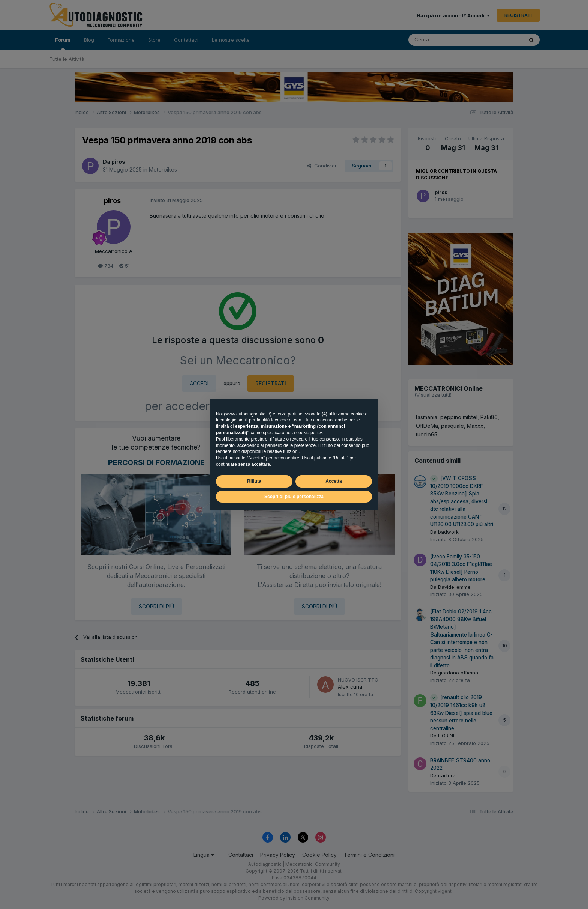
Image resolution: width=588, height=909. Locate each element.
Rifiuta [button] (254, 481)
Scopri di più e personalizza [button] (294, 496)
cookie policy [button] (309, 432)
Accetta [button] (334, 481)
